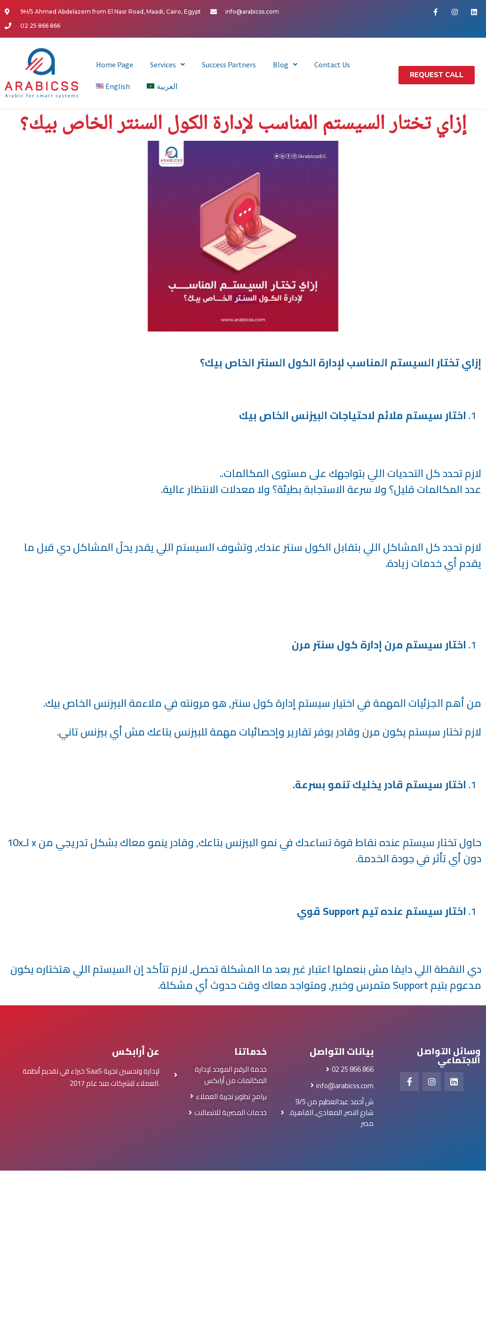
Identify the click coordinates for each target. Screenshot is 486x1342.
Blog (285, 64)
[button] (436, 75)
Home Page (114, 64)
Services (167, 64)
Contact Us (332, 64)
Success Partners (229, 64)
